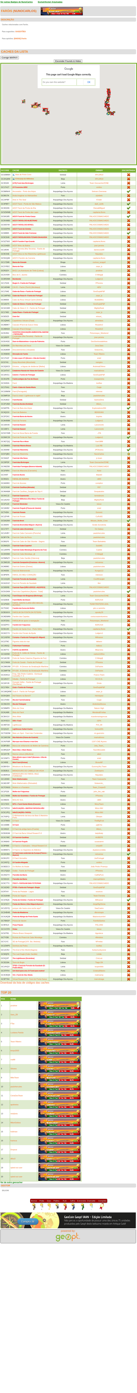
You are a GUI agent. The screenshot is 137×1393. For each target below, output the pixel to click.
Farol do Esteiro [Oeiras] (22, 566)
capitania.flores (99, 212)
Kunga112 (99, 571)
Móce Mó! (99, 808)
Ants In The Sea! (19, 200)
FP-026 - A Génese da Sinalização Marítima (30, 671)
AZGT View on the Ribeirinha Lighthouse (29, 254)
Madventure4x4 (99, 917)
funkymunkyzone (99, 950)
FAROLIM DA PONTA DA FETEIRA (26, 612)
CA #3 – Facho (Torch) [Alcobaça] (26, 287)
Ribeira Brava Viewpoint (22, 933)
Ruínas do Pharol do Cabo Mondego (27, 937)
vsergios (99, 362)
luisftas (99, 383)
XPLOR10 (99, 175)
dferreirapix (99, 912)
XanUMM (99, 441)
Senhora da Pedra (19, 946)
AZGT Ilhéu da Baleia (21, 246)
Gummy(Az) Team (99, 767)
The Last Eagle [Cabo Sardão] (24, 954)
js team (99, 458)
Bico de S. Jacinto (19, 275)
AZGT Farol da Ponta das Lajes (25, 212)
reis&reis (14, 1114)
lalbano (99, 641)
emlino (99, 187)
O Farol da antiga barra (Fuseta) (25, 829)
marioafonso (99, 371)
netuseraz (99, 562)
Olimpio (99, 817)
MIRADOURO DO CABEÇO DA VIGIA (28, 771)
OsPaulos (99, 666)
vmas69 (99, 846)
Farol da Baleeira (19, 412)
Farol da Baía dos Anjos (22, 408)
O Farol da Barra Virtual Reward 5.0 (27, 833)
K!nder (99, 200)
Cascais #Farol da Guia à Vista (25, 325)
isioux (99, 504)
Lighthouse (17, 725)
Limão (99, 954)
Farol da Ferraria (19, 421)
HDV (99, 287)
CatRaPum (99, 875)
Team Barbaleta (99, 541)
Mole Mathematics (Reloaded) (24, 783)
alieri (99, 754)
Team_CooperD (99, 787)
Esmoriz (99, 512)
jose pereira (99, 246)
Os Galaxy (99, 529)
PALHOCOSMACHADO (99, 216)
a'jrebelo (99, 196)
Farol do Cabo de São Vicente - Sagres (28, 541)
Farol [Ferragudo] (19, 391)
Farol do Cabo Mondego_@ (23, 554)
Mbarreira (99, 650)
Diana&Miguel (99, 208)
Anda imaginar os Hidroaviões (24, 196)
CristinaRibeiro (99, 971)
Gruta (99, 683)
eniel (99, 358)
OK (88, 82)
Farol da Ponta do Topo (22, 437)
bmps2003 (14, 1051)
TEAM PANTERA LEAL (99, 604)
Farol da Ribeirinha (20, 454)
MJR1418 (99, 600)
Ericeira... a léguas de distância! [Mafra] (28, 366)
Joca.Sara (99, 346)
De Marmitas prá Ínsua (21, 346)
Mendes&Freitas (99, 712)
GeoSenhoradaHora (99, 341)
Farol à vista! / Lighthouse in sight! (26, 396)
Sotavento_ (99, 350)
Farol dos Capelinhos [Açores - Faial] (27, 591)
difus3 (12, 1159)
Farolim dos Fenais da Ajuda (24, 633)
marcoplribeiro (99, 879)
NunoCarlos (25, 11)
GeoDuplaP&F (99, 291)
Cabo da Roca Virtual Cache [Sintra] (27, 300)
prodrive (99, 271)
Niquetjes (99, 254)
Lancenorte (99, 425)
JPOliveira (99, 450)
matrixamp (99, 975)
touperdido (99, 967)
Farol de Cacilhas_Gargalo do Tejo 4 (27, 491)
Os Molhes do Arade (20, 867)
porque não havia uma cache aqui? (26, 908)
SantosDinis (99, 400)
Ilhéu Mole (16, 717)
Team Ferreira (99, 896)
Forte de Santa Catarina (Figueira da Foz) (29, 658)
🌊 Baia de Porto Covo (21, 175)
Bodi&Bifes (99, 300)
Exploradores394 (99, 408)
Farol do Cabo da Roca (22, 537)
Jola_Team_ (99, 746)
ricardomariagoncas (99, 717)
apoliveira (14, 1105)
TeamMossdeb (99, 750)
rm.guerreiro (99, 733)
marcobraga (99, 979)
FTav (12, 1024)
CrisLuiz (99, 958)
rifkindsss (99, 937)
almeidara (99, 321)
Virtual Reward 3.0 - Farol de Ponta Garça (29, 979)
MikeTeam (14, 1078)
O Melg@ (99, 275)
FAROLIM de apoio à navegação (25, 621)
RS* (99, 487)
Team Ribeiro (99, 354)
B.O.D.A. (99, 679)
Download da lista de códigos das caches (24, 982)
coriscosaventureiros (99, 616)
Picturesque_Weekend (99, 333)
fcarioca (13, 1141)
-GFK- (99, 721)
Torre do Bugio (18, 962)
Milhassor (99, 637)
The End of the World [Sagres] (24, 950)
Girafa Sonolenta (99, 525)
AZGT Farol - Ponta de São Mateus (26, 204)
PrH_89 (99, 725)
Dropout (13, 1150)
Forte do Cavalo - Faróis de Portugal (27, 662)
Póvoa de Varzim (19, 921)
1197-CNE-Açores (99, 742)
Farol (14, 383)
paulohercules (99, 396)
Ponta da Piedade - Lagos (23, 892)
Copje (99, 387)
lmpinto (99, 416)
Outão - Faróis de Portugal (23, 871)
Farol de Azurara (19, 483)
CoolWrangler (99, 579)
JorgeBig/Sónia (99, 904)
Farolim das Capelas (20, 616)
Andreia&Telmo (99, 366)
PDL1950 (99, 925)
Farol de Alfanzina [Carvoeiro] (24, 471)
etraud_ (99, 316)
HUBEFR (99, 837)
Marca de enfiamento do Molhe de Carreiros (30, 746)
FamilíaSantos (99, 921)
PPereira (99, 283)
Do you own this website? (54, 82)
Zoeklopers (99, 771)
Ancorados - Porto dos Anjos (24, 191)
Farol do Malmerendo (21, 571)
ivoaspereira (99, 379)
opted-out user (16, 1168)
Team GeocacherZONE (99, 183)
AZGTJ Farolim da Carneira (23, 258)
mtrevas (99, 391)
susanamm (99, 842)
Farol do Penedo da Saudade (24, 583)
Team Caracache (99, 779)
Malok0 (99, 475)
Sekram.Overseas (99, 191)
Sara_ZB (14, 1015)
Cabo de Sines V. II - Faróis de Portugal (28, 308)
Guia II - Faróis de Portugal (23, 691)
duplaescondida (99, 850)
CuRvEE (99, 516)
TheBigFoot (99, 821)
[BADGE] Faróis (20, 39)
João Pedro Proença (99, 867)
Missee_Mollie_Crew (99, 521)
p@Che (99, 825)
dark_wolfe (99, 204)
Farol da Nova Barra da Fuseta (25, 433)
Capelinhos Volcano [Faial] (23, 321)
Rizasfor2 (99, 325)
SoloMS (99, 546)
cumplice (99, 483)
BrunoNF (99, 762)
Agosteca (99, 933)
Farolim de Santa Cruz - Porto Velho (27, 629)
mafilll (12, 1060)
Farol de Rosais (18, 516)
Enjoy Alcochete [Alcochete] (23, 362)
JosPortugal (99, 858)
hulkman (14, 1132)
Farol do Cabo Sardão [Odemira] (25, 558)
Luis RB (99, 446)
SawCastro (99, 908)
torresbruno (99, 496)
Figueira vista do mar (21, 641)
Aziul (99, 471)
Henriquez (99, 696)
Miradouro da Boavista (21, 767)
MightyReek (99, 308)
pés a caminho (99, 608)
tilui (99, 583)
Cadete (99, 550)
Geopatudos (99, 491)
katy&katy (99, 833)
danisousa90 (99, 250)
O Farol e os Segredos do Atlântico (26, 850)
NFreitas (99, 942)
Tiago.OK (99, 962)
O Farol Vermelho (19, 858)
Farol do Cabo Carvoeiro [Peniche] (26, 533)
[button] (35, 107)
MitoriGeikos (15, 1123)
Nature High (99, 708)
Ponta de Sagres (19, 896)
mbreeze (99, 575)
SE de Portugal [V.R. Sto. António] (26, 942)
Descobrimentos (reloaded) (23, 350)
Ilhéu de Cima (18, 708)
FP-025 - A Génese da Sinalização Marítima (30, 666)
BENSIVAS (99, 412)
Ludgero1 (99, 279)
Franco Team (99, 675)
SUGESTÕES (20, 32)
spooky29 (99, 612)
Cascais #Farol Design (21, 329)
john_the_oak (99, 792)
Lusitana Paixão (17, 1033)
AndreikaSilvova (99, 704)
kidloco (99, 646)
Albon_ (99, 404)
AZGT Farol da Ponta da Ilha (24, 208)
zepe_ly (99, 266)
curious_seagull (99, 262)
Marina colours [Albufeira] (22, 754)
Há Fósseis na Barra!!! (21, 696)
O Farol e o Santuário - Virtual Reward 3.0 (29, 846)
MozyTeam (99, 804)
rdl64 (99, 479)
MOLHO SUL (17, 800)
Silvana (13, 1069)
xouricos (99, 892)
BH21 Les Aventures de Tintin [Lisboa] (28, 271)
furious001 (99, 729)
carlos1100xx (99, 654)
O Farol (15, 821)
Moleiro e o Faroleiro (20, 787)
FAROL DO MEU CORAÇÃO (24, 575)
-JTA (99, 433)
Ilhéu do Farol (18, 712)
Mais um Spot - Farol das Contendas (27, 733)
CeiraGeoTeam (16, 1096)
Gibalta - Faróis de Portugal (23, 679)
